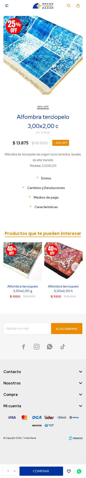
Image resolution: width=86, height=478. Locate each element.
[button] (75, 267)
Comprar (41, 471)
